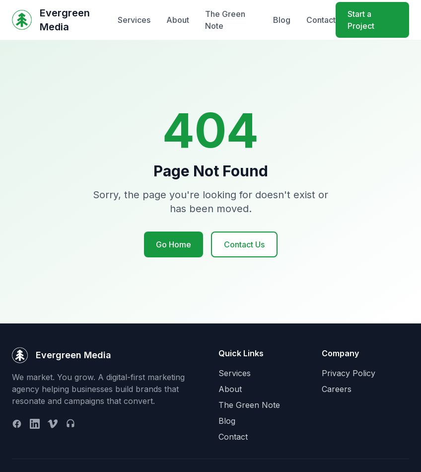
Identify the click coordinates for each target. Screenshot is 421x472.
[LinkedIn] (35, 424)
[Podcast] (70, 424)
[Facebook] (17, 424)
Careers (336, 389)
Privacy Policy (348, 373)
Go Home (173, 244)
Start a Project (361, 20)
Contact (321, 20)
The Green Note (225, 20)
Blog (281, 20)
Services (134, 20)
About (177, 20)
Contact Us (244, 244)
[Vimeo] (53, 424)
